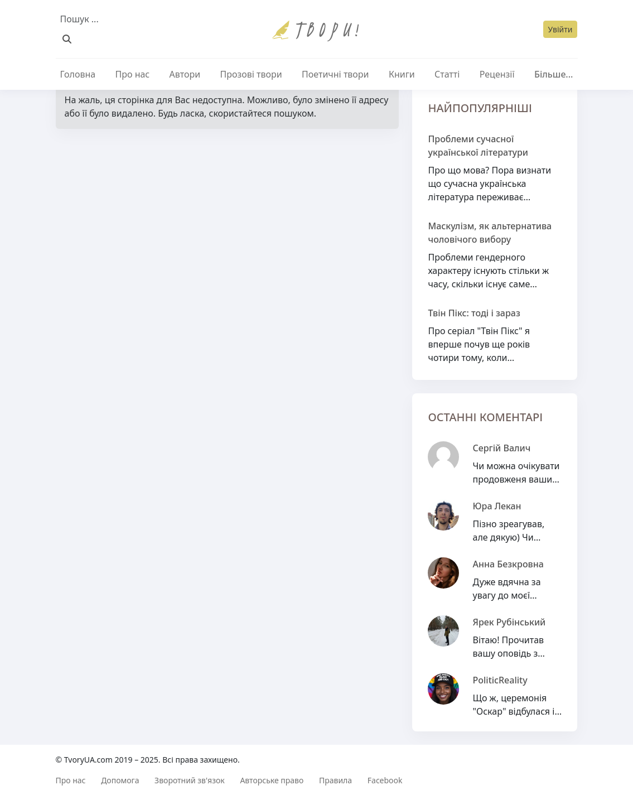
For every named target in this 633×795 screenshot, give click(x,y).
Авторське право (271, 780)
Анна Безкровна (507, 564)
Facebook (385, 780)
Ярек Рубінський (508, 622)
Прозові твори (251, 74)
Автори (185, 74)
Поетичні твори (335, 74)
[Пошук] (67, 39)
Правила (335, 780)
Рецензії (497, 74)
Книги (402, 74)
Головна (78, 74)
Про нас (132, 74)
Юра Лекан (496, 506)
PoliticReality (499, 680)
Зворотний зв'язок (189, 780)
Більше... (553, 74)
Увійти (560, 29)
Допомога (120, 780)
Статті (447, 74)
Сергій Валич (501, 448)
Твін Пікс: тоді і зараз (474, 313)
